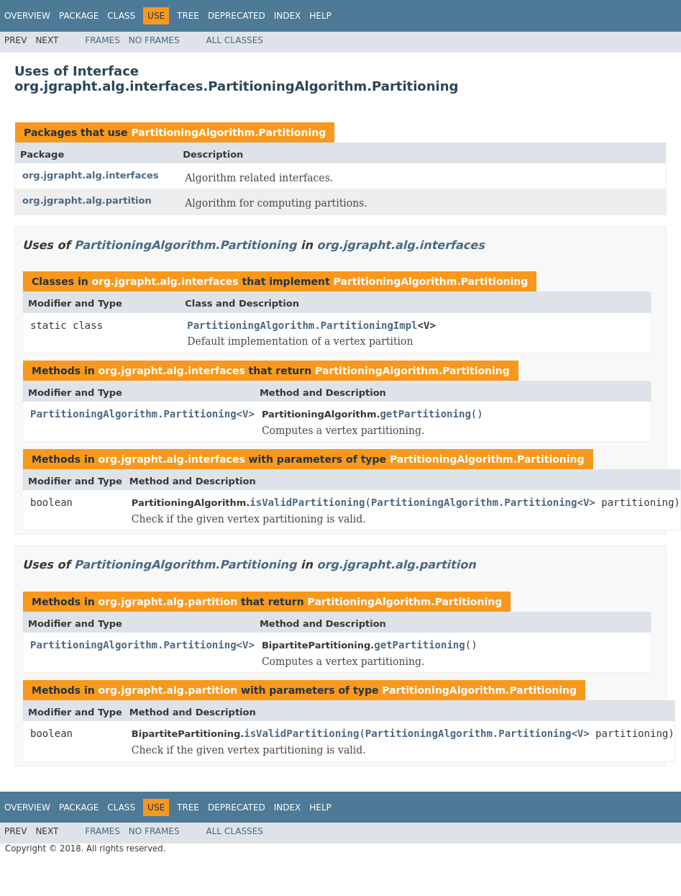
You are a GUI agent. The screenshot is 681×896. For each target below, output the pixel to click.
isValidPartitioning (307, 502)
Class (121, 16)
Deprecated (236, 16)
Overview (27, 16)
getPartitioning (425, 414)
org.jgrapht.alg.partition (87, 200)
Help (320, 16)
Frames (102, 40)
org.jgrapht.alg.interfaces (90, 175)
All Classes (234, 40)
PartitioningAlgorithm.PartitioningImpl (302, 325)
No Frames (154, 40)
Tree (188, 16)
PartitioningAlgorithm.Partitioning (228, 132)
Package (79, 16)
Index (287, 16)
